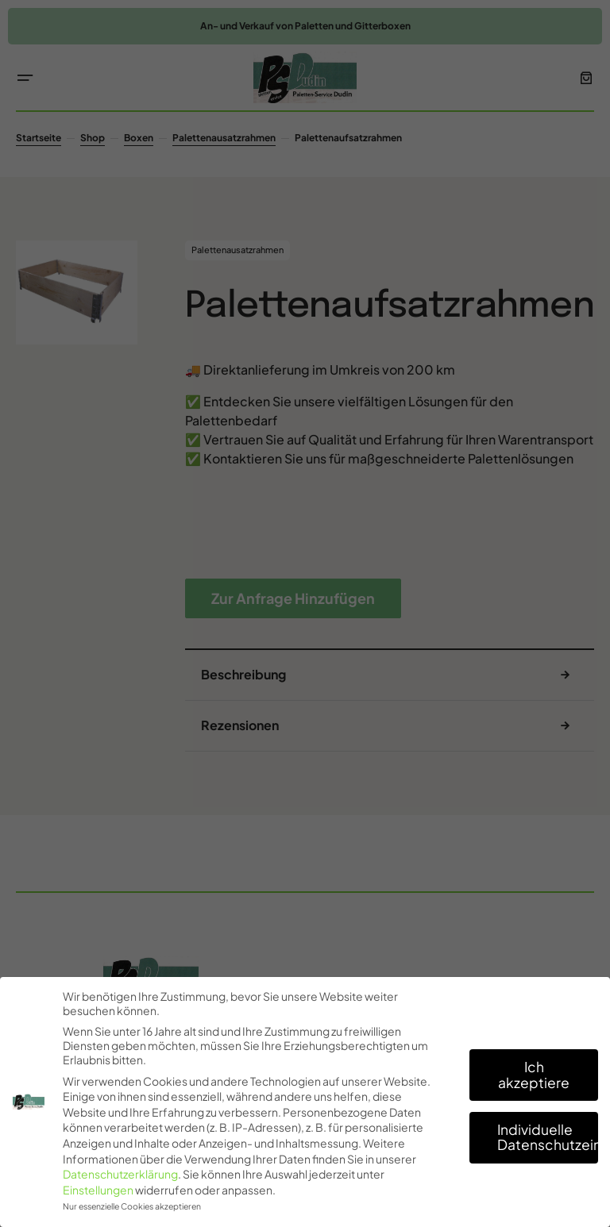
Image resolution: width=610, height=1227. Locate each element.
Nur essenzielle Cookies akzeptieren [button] (132, 1206)
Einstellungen (98, 1190)
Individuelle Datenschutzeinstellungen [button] (547, 1137)
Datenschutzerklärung (120, 1174)
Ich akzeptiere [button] (533, 1074)
